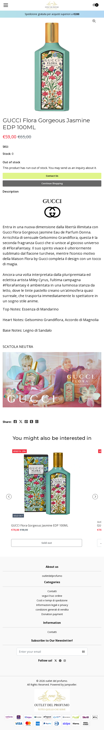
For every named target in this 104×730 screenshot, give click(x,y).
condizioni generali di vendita (52, 609)
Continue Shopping (52, 183)
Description (11, 191)
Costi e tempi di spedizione (52, 600)
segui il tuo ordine (52, 595)
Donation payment (52, 614)
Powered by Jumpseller (63, 684)
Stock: (7, 154)
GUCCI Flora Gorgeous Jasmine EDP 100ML (39, 525)
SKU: (6, 147)
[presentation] (9, 496)
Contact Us (52, 175)
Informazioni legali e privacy (52, 605)
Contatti (52, 591)
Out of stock (11, 162)
